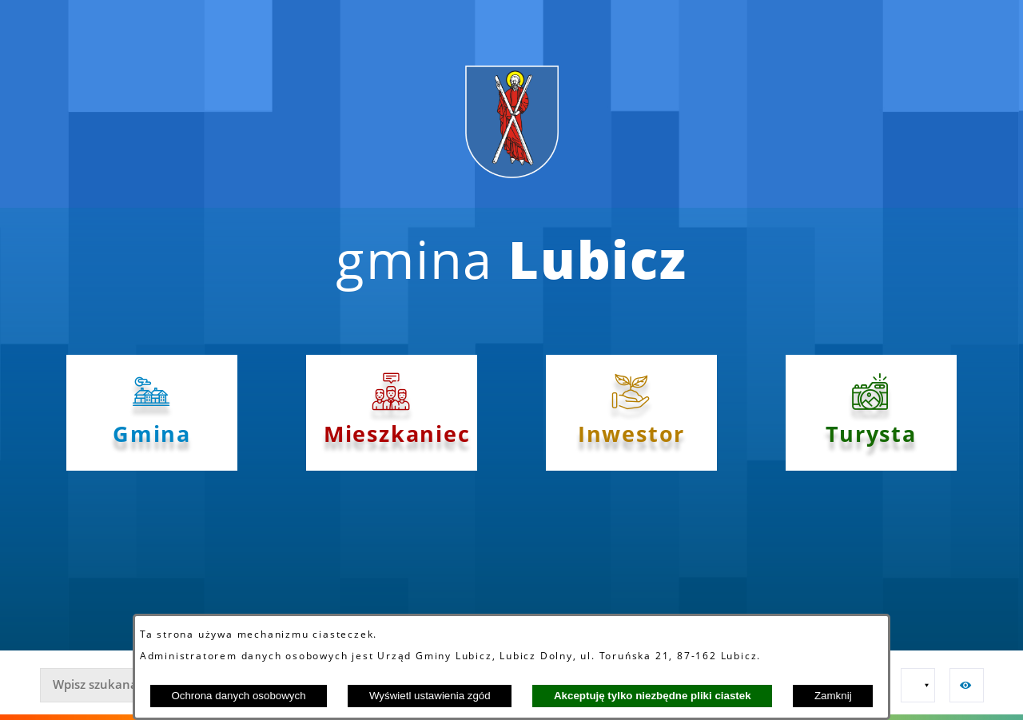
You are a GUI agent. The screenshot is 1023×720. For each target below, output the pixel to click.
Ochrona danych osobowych (238, 696)
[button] (918, 685)
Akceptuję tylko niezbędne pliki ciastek (652, 696)
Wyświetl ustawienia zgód (430, 696)
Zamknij (833, 696)
